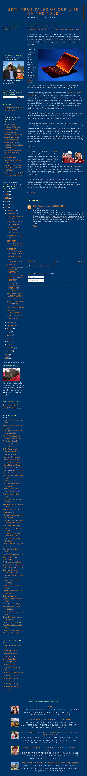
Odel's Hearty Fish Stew (11, 525)
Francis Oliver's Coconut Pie (13, 554)
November (11, 213)
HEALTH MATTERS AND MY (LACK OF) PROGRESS (15, 296)
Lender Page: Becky (10, 653)
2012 (7, 195)
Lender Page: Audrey (10, 651)
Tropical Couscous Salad (11, 630)
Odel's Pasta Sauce (10, 473)
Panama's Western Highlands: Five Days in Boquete (12, 160)
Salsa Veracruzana (9, 596)
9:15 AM (33, 192)
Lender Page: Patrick (10, 678)
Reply (35, 226)
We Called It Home (31, 80)
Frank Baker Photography (12, 408)
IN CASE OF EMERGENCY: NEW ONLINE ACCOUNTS (15, 251)
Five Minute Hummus (10, 481)
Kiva (56, 116)
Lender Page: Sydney (10, 684)
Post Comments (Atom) (45, 266)
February (10, 348)
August (9, 328)
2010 (7, 201)
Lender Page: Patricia (10, 675)
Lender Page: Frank (10, 662)
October (10, 322)
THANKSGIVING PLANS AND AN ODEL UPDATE (13, 230)
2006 (7, 358)
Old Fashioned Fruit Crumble (13, 604)
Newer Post (31, 261)
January (10, 351)
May (9, 338)
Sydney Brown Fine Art (11, 405)
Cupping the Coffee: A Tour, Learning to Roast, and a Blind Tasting (12, 167)
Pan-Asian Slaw (8, 512)
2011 (7, 198)
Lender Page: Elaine (10, 659)
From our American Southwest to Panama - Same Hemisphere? (12, 127)
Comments (33, 280)
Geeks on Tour (53, 151)
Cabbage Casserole (10, 454)
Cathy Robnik (38, 206)
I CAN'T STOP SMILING (15, 307)
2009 (7, 204)
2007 (7, 355)
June (9, 335)
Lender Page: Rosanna (11, 681)
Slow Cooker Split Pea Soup (13, 470)
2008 (7, 207)
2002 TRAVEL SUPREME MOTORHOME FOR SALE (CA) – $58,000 (50, 763)
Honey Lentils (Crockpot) (11, 457)
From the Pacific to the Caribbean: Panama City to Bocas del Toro (13, 145)
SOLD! (50, 707)
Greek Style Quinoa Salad (12, 562)
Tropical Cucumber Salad (12, 622)
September (11, 325)
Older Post (80, 261)
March (9, 344)
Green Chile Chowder (10, 441)
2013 (7, 192)
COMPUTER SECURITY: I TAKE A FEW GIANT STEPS (55, 29)
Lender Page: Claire (10, 656)
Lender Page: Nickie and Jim (13, 672)
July (8, 332)
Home (56, 261)
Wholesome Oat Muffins (11, 633)
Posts (32, 277)
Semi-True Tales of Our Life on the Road (43, 11)
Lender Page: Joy (9, 664)
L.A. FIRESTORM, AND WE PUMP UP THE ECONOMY (15, 277)
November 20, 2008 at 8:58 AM (54, 206)
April (9, 341)
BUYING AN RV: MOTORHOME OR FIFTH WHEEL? (50, 719)
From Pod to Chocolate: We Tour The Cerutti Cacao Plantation (12, 152)
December (11, 210)
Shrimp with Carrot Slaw (11, 509)
